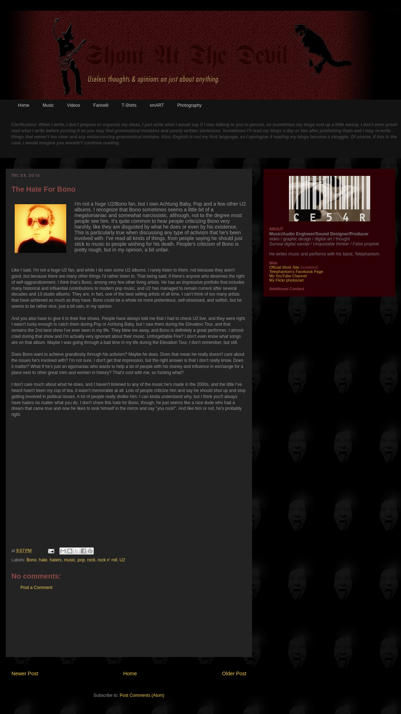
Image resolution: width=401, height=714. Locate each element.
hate (43, 559)
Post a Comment (36, 587)
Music (48, 105)
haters (56, 559)
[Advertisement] (129, 629)
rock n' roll (107, 559)
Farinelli (100, 105)
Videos (73, 105)
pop (81, 559)
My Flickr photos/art (286, 280)
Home (23, 105)
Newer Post (24, 673)
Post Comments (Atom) (142, 695)
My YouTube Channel (288, 276)
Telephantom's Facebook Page (296, 271)
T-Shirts (129, 105)
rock (91, 559)
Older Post (234, 673)
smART (157, 105)
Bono (31, 559)
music (69, 559)
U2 (122, 559)
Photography (189, 105)
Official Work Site (284, 267)
